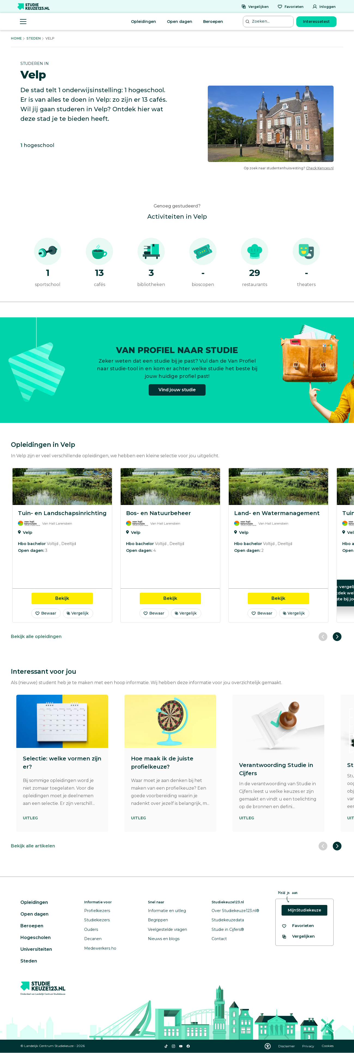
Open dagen (179, 21)
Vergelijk (77, 613)
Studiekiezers (97, 919)
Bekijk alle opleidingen (36, 636)
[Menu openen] (23, 21)
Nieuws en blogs (163, 938)
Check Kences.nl (320, 168)
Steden (33, 38)
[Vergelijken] (255, 6)
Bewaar (45, 613)
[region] (177, 545)
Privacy (308, 1046)
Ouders (91, 929)
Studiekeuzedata (228, 919)
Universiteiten (36, 949)
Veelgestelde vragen (167, 929)
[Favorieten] (290, 6)
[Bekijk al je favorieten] (298, 926)
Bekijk (74, 598)
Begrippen (158, 919)
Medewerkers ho (100, 948)
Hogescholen (35, 937)
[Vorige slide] (323, 637)
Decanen (93, 938)
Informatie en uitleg (167, 910)
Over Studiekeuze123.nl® (235, 910)
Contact (219, 938)
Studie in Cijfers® (228, 929)
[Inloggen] (324, 6)
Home (16, 38)
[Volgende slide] (337, 637)
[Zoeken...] (268, 21)
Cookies (328, 1046)
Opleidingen (143, 21)
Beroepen (213, 21)
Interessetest (316, 21)
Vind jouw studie (177, 393)
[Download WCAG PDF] (267, 1046)
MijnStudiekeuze (304, 910)
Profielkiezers (97, 910)
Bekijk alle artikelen (33, 846)
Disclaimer (287, 1046)
